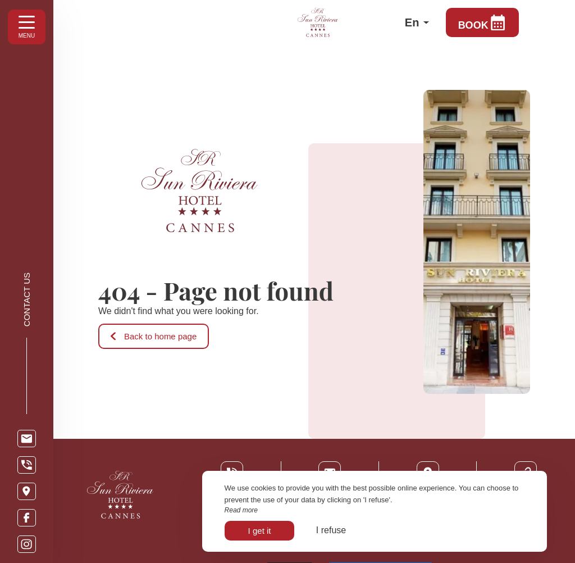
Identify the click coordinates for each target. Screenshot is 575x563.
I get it (259, 530)
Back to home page (154, 336)
